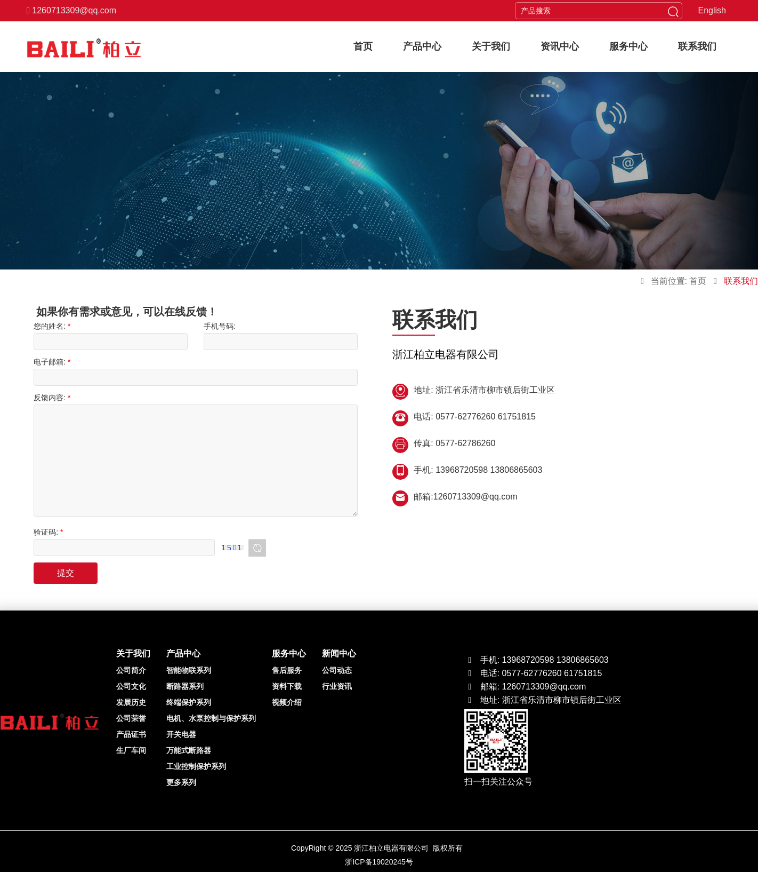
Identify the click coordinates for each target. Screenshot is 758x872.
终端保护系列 (188, 702)
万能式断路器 (188, 750)
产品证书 (131, 734)
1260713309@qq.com (71, 10)
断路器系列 (185, 686)
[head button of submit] (673, 11)
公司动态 (337, 670)
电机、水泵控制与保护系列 (211, 718)
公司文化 (131, 686)
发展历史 (131, 702)
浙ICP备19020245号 (379, 862)
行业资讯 (337, 686)
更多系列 (181, 782)
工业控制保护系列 (196, 766)
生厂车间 (131, 750)
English (712, 10)
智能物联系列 (188, 670)
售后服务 (287, 670)
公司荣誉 (131, 718)
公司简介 (131, 670)
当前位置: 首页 (678, 281)
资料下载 (287, 686)
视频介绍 (287, 702)
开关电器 (181, 734)
